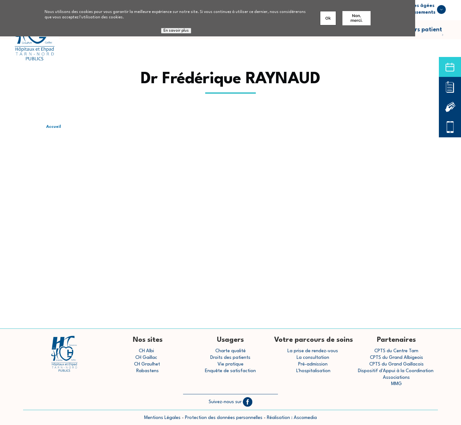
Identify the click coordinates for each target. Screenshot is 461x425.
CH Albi (146, 351)
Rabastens (147, 371)
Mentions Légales (162, 418)
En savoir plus (176, 31)
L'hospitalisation (313, 371)
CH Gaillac (146, 357)
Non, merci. (356, 18)
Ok (328, 18)
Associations (396, 377)
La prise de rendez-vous (312, 351)
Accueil (53, 127)
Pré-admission (313, 364)
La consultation (313, 357)
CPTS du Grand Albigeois (396, 357)
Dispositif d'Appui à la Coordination (396, 371)
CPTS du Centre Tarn (396, 351)
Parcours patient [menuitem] (424, 33)
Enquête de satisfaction (230, 371)
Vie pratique (230, 364)
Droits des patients (230, 357)
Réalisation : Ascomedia (292, 418)
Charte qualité (230, 351)
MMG (396, 384)
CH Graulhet (147, 364)
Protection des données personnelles (223, 418)
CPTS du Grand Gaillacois (396, 364)
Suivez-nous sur (230, 402)
